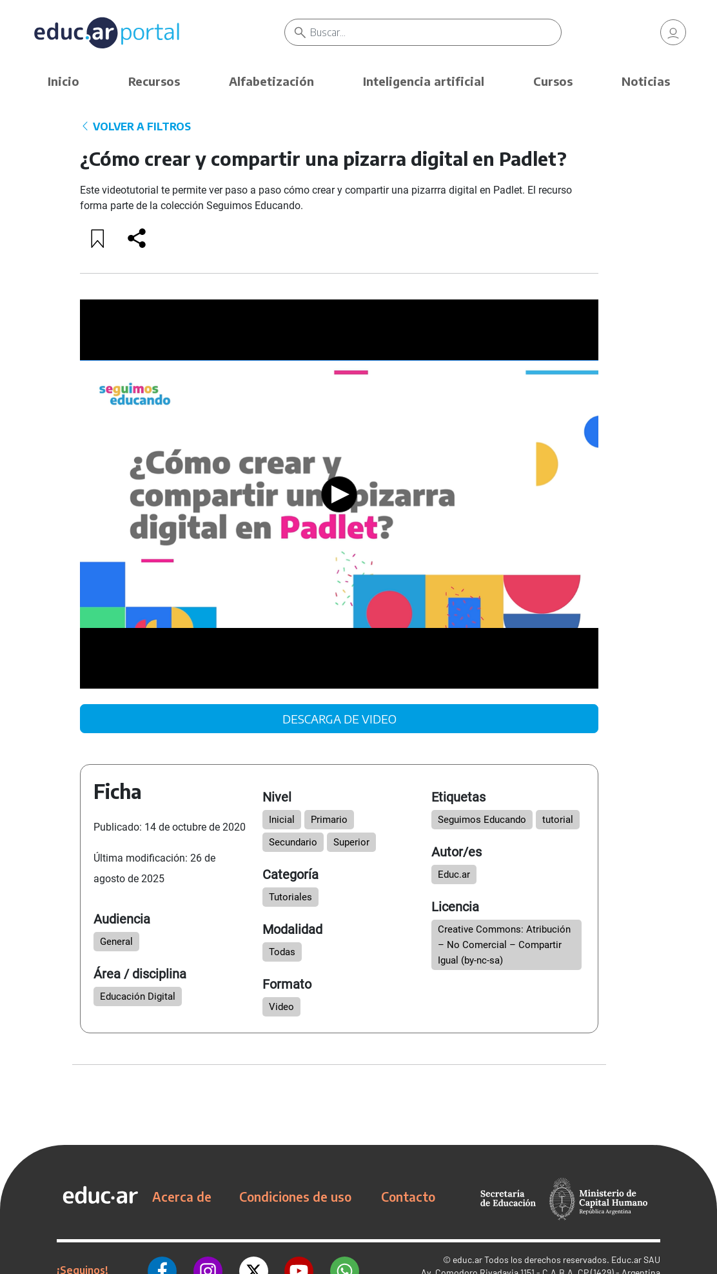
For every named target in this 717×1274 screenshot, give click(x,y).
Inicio (63, 81)
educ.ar (467, 1259)
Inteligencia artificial (423, 81)
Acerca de (181, 1196)
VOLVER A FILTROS (135, 126)
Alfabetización (271, 81)
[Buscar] (435, 32)
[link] (673, 32)
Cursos (553, 81)
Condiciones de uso (295, 1196)
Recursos (154, 81)
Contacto (408, 1196)
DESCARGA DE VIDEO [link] (339, 718)
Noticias (646, 81)
